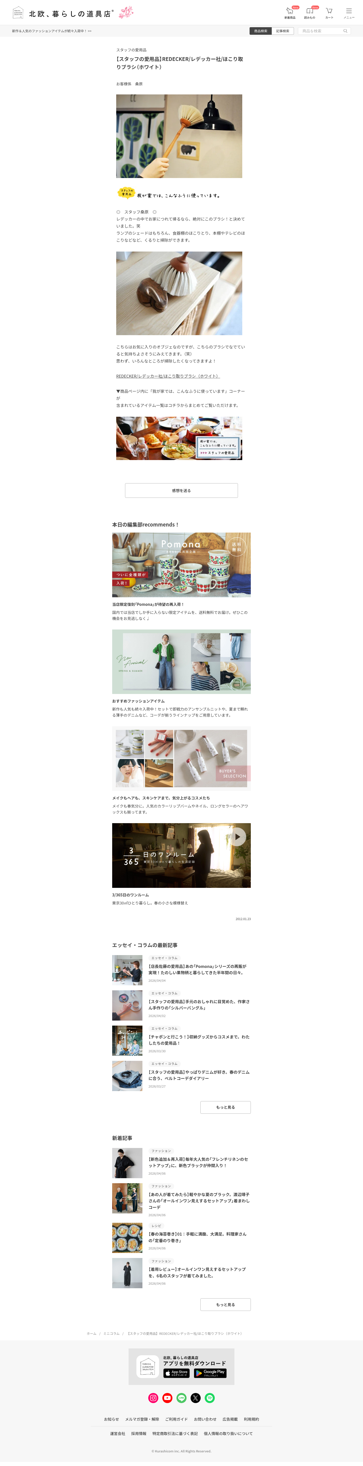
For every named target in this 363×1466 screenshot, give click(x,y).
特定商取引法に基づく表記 (175, 1433)
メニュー (349, 17)
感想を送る (181, 490)
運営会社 (117, 1433)
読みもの (309, 17)
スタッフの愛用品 (131, 49)
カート (329, 17)
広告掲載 (230, 1419)
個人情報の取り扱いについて (228, 1433)
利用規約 (251, 1419)
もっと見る (225, 1107)
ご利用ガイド (176, 1419)
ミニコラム (111, 1333)
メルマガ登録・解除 (142, 1419)
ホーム (92, 1333)
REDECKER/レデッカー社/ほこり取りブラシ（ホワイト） (168, 376)
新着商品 (289, 17)
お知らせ (111, 1419)
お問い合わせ (205, 1419)
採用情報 (138, 1433)
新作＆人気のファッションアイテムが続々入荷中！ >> (52, 30)
